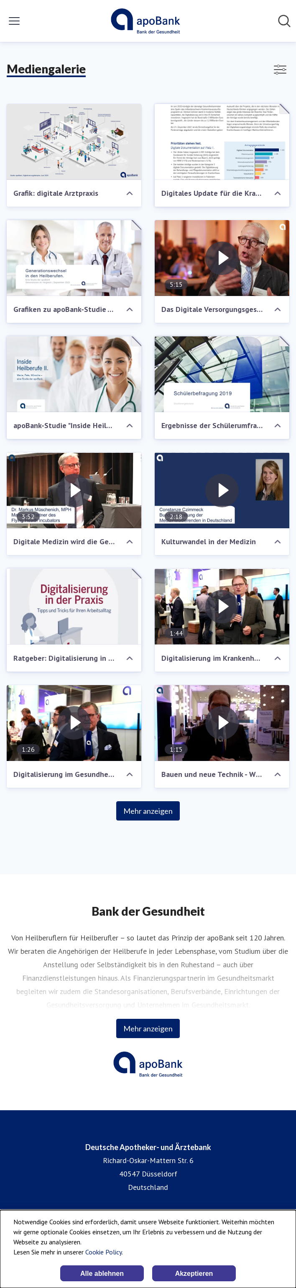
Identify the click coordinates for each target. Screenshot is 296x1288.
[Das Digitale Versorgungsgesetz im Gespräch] (222, 258)
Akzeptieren (194, 1273)
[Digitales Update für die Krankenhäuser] (222, 142)
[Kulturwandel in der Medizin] (222, 490)
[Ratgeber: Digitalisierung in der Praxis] (74, 606)
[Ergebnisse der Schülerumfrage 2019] (222, 374)
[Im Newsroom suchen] (284, 21)
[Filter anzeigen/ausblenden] (280, 69)
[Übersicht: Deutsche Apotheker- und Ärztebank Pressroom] (145, 21)
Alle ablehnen (102, 1273)
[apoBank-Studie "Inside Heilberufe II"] (74, 374)
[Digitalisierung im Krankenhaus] (222, 606)
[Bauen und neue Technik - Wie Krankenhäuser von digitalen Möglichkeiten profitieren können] (222, 723)
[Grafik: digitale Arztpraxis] (74, 142)
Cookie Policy (103, 1252)
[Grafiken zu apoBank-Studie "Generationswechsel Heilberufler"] (74, 258)
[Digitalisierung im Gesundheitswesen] (74, 723)
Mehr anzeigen (148, 810)
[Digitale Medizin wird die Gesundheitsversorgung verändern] (74, 490)
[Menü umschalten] (14, 21)
